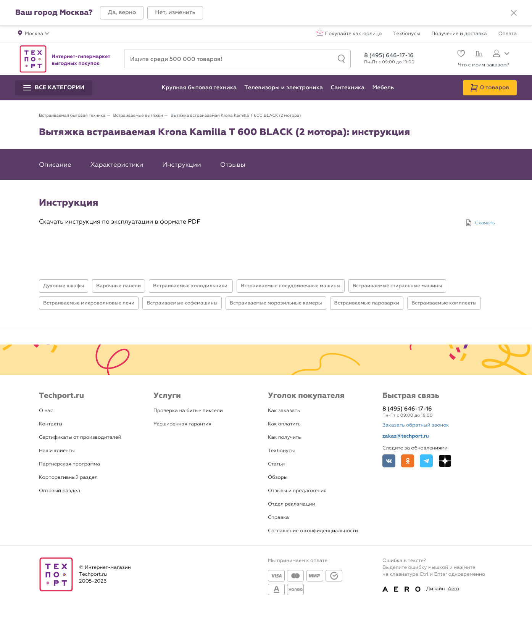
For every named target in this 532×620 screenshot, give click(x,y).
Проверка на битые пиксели (188, 411)
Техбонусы (406, 34)
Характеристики (116, 165)
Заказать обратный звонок (415, 425)
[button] (121, 12)
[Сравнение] (478, 54)
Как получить (284, 437)
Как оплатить (284, 424)
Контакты (50, 424)
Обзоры (277, 477)
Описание (55, 165)
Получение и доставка (459, 34)
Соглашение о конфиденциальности (313, 531)
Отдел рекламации (291, 504)
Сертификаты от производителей (80, 437)
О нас (46, 411)
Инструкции (181, 165)
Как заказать (284, 411)
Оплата (507, 34)
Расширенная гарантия (182, 424)
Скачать (485, 223)
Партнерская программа (69, 464)
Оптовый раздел (59, 491)
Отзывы (232, 165)
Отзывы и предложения (297, 491)
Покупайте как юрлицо (353, 34)
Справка (278, 517)
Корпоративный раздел (68, 477)
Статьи (276, 464)
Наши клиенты (57, 451)
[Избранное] (460, 54)
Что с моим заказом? (483, 65)
